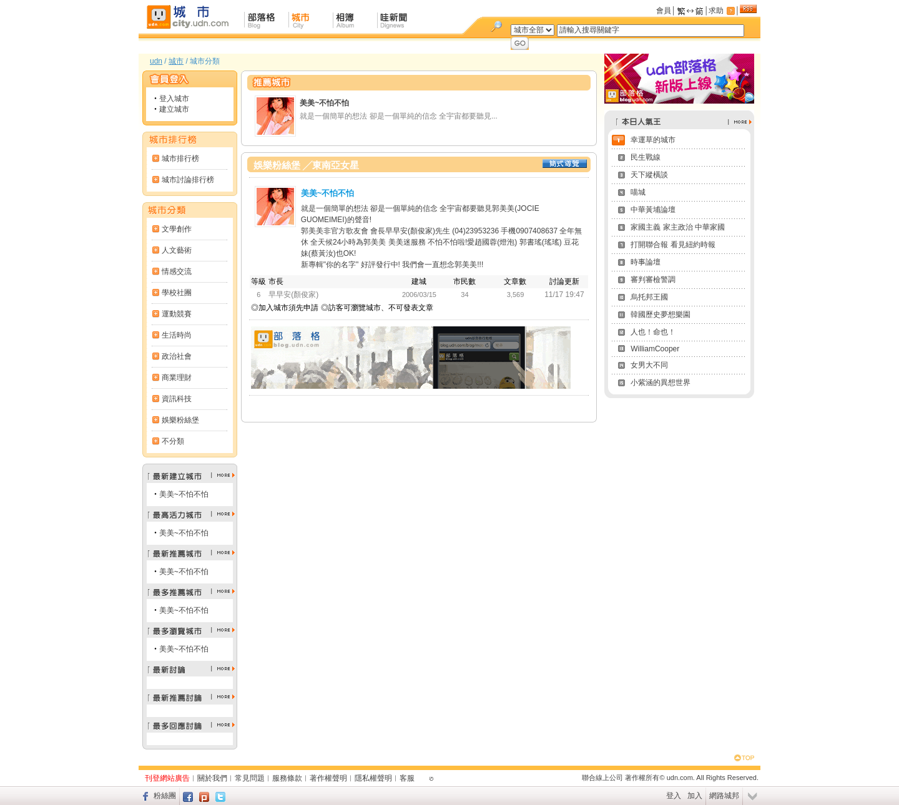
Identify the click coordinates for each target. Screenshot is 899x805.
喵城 (638, 192)
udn (156, 61)
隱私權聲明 (373, 778)
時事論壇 (646, 262)
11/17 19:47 (564, 294)
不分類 (173, 441)
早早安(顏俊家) (293, 294)
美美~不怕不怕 (184, 494)
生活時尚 (177, 335)
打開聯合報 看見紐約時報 (673, 244)
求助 (716, 10)
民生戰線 (646, 157)
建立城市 (174, 109)
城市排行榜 (180, 158)
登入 (673, 795)
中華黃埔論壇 (653, 209)
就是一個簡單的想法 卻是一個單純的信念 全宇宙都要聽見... (399, 116)
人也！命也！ (653, 332)
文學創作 (177, 229)
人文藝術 (177, 250)
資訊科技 (177, 398)
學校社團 (177, 292)
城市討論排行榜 (188, 179)
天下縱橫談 (649, 174)
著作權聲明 (328, 778)
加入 (694, 795)
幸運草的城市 (653, 139)
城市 (176, 61)
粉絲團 (165, 795)
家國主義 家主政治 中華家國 (678, 227)
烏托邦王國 (649, 297)
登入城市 (174, 98)
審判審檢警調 (653, 279)
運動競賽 (177, 314)
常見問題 (250, 778)
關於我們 (212, 778)
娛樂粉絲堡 (180, 420)
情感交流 (177, 271)
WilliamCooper (655, 348)
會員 (663, 10)
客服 (407, 778)
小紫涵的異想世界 (660, 382)
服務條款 (287, 778)
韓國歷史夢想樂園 (660, 314)
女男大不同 (649, 365)
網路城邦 (724, 795)
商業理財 (177, 377)
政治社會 (177, 356)
